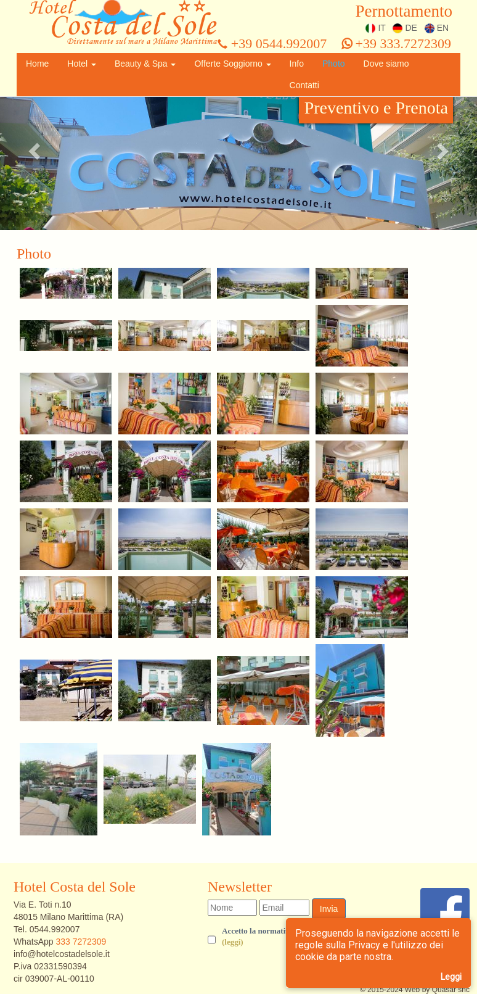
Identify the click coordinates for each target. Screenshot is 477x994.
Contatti (304, 85)
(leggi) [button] (232, 941)
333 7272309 (80, 941)
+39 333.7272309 (396, 43)
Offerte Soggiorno (232, 63)
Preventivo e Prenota (376, 107)
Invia (329, 909)
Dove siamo (386, 63)
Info (297, 63)
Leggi (451, 977)
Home (37, 63)
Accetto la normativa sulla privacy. (281, 937)
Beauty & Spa (145, 63)
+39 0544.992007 (272, 43)
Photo (333, 63)
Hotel (81, 63)
